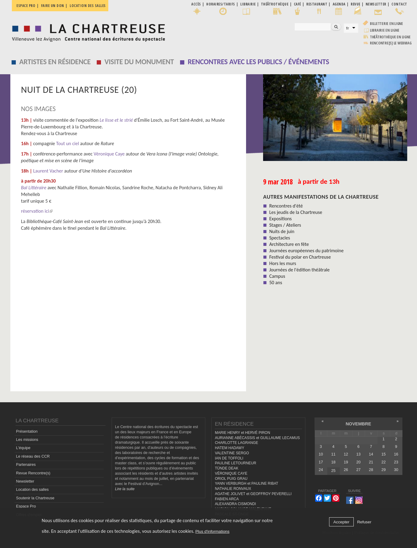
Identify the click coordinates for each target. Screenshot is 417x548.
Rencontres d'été (286, 206)
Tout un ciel (67, 143)
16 (396, 454)
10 (321, 454)
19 (346, 462)
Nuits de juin (281, 231)
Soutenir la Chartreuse (35, 498)
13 (358, 454)
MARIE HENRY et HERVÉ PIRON (242, 433)
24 (321, 470)
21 (371, 462)
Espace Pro (26, 506)
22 (383, 462)
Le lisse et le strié (116, 120)
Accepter (341, 522)
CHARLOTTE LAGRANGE (236, 443)
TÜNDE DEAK (226, 468)
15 (383, 454)
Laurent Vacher (48, 171)
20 (358, 462)
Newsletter (25, 481)
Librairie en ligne (384, 30)
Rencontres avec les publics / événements (258, 61)
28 (371, 470)
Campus (277, 276)
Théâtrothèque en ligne (390, 37)
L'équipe (23, 448)
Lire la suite (124, 489)
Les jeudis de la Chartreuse (295, 212)
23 (396, 462)
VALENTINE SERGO (232, 453)
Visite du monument (139, 61)
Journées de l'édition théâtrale (299, 270)
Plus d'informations (212, 531)
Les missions (27, 440)
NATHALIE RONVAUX (233, 489)
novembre (358, 423)
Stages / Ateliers (285, 225)
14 (371, 454)
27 (358, 470)
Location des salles (88, 5)
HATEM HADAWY (229, 448)
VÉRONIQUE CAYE (231, 473)
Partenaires (26, 464)
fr (347, 28)
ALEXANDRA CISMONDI (235, 504)
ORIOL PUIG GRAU (231, 478)
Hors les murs (282, 263)
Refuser (364, 522)
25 (333, 471)
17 (321, 462)
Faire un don (52, 5)
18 (333, 462)
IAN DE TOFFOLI (229, 458)
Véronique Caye (109, 154)
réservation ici (37, 211)
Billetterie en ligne (386, 23)
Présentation (27, 431)
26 (346, 470)
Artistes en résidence (55, 61)
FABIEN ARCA (227, 499)
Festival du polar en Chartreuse (300, 257)
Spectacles (279, 238)
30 (396, 470)
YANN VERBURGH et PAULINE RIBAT (246, 483)
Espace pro (25, 5)
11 (333, 454)
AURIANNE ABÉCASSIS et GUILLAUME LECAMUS (257, 438)
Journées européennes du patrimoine (306, 250)
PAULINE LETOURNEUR (235, 463)
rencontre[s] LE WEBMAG (391, 43)
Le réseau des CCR (33, 456)
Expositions (280, 219)
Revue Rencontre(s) (33, 473)
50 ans (275, 282)
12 (346, 454)
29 (383, 470)
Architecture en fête (289, 244)
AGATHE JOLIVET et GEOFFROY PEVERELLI (253, 494)
